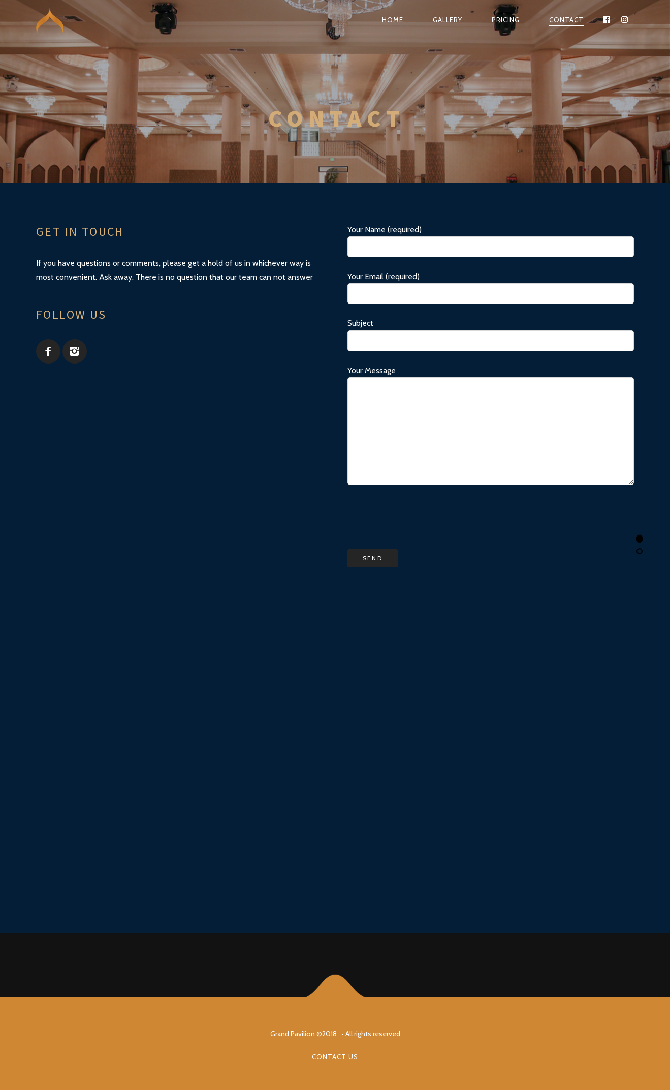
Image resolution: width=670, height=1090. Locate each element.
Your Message (490, 425)
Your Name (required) (490, 241)
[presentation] (424, 517)
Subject (490, 334)
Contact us (335, 1057)
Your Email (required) (490, 287)
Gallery (447, 20)
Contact (566, 20)
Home (392, 20)
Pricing (506, 20)
